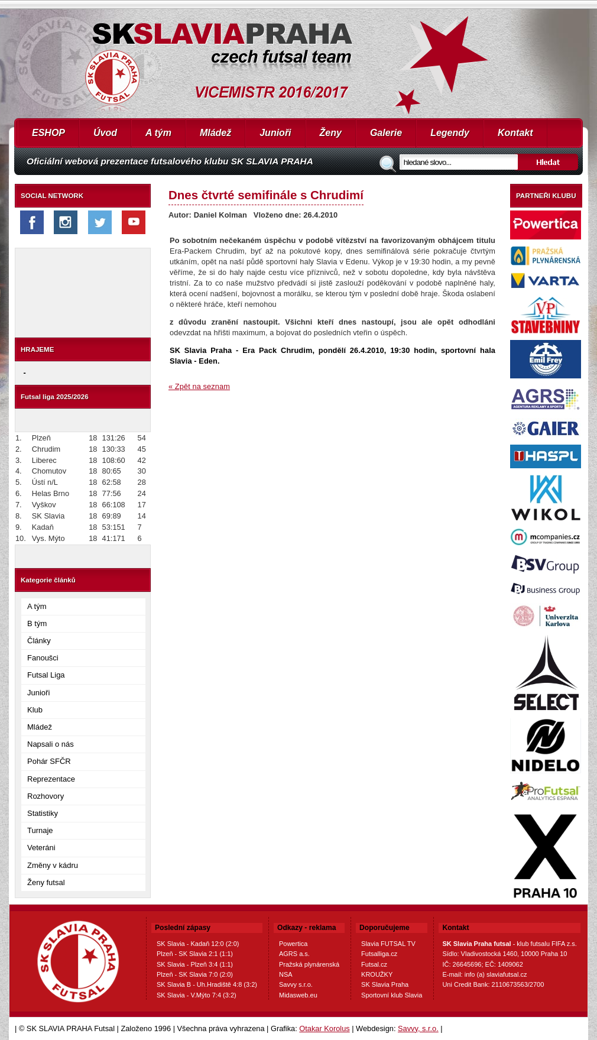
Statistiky (42, 813)
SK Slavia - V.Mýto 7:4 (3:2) (196, 995)
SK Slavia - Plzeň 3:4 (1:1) (195, 964)
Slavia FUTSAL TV (388, 943)
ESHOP (48, 133)
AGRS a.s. (294, 953)
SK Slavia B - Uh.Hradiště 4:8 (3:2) (207, 984)
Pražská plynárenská (309, 964)
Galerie (386, 133)
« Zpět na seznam (199, 386)
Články (39, 640)
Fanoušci (43, 657)
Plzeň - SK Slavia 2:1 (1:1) (195, 953)
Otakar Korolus (324, 1028)
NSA (286, 974)
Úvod (105, 133)
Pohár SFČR (49, 761)
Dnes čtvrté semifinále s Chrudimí (266, 195)
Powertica (293, 943)
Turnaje (40, 830)
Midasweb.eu (298, 995)
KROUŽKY (376, 974)
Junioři (275, 133)
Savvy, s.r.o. (418, 1028)
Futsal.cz (374, 964)
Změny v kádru (52, 865)
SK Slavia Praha (384, 984)
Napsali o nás (50, 744)
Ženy (331, 133)
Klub (35, 709)
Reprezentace (51, 779)
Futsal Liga (46, 674)
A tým (158, 133)
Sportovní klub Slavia (391, 995)
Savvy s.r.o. (296, 984)
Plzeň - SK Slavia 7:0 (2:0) (195, 974)
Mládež (215, 133)
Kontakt (515, 133)
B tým (37, 623)
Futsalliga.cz (379, 953)
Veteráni (41, 847)
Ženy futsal (46, 882)
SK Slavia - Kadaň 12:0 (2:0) (198, 943)
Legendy (449, 133)
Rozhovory (45, 796)
